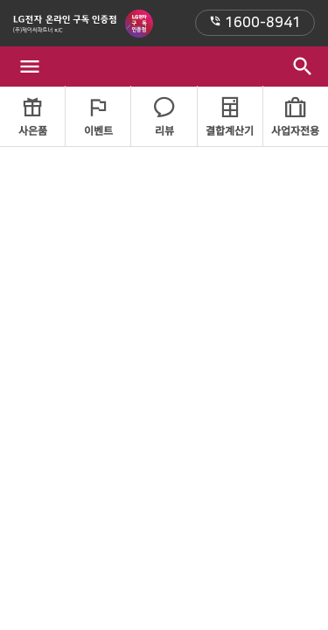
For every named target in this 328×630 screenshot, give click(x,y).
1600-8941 (255, 23)
